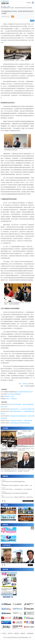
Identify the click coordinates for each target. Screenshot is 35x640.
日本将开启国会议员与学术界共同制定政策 (20, 422)
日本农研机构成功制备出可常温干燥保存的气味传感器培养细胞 (14, 493)
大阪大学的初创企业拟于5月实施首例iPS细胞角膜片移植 (13, 481)
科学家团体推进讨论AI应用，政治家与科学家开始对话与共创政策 (16, 7)
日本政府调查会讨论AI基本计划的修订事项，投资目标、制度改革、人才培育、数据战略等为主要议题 (16, 485)
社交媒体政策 (30, 633)
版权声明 (16, 633)
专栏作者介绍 (6, 545)
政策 (5, 6)
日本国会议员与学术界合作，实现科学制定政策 (21, 420)
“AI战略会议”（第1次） (9, 396)
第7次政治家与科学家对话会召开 (25, 391)
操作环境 (10, 633)
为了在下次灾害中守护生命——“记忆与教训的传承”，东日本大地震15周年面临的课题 (17, 489)
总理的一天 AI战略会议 (11, 398)
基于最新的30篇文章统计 (28, 500)
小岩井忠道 (24, 383)
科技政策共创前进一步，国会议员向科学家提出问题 (22, 409)
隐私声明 (23, 633)
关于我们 (28, 2)
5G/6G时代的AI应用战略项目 (14, 394)
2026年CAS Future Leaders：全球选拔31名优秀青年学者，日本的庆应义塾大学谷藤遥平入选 (17, 497)
